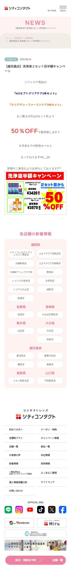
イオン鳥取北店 (21, 380)
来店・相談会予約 (22, 560)
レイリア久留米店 (21, 280)
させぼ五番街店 (50, 314)
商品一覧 (45, 446)
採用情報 (45, 463)
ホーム (9, 38)
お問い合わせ (16, 491)
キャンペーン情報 (50, 438)
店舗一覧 (54, 560)
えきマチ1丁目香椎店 (50, 263)
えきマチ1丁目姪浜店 (50, 253)
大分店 (50, 330)
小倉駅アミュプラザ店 (21, 272)
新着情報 (29, 38)
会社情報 (45, 455)
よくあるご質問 (49, 473)
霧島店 (21, 364)
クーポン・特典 (49, 429)
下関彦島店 (50, 380)
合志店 (21, 330)
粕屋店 (21, 298)
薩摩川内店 (50, 355)
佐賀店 (21, 314)
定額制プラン (16, 438)
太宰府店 (50, 280)
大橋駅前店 (21, 263)
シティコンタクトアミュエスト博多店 (21, 253)
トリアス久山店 (21, 289)
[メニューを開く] (63, 8)
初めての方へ (16, 429)
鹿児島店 (18, 38)
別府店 (50, 339)
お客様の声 (14, 455)
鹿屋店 (50, 364)
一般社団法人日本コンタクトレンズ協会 (20, 473)
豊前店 (50, 272)
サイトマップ (48, 482)
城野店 (50, 289)
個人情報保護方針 (18, 482)
